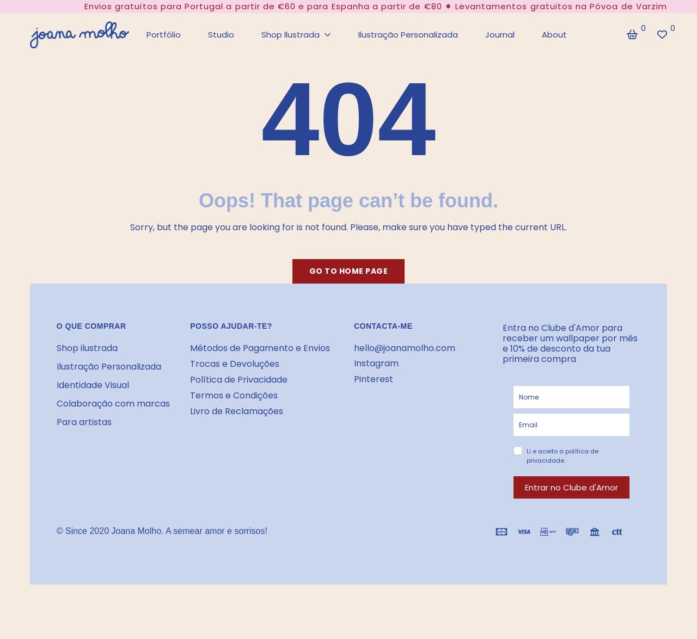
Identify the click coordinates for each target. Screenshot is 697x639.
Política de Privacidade (239, 379)
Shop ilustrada (87, 348)
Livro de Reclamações (236, 411)
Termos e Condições (234, 395)
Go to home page (348, 271)
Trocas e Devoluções (234, 364)
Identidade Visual (93, 385)
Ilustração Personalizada (109, 366)
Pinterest (373, 379)
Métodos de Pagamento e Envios (260, 348)
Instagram (376, 363)
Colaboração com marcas (113, 403)
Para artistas (84, 422)
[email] (571, 425)
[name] (571, 397)
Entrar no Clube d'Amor (571, 487)
